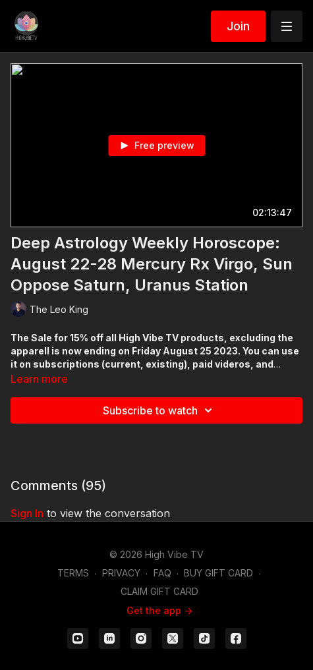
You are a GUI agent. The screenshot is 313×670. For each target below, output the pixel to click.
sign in (27, 513)
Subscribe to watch (159, 410)
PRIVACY (121, 572)
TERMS (73, 572)
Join (238, 26)
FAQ (162, 572)
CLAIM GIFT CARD (159, 591)
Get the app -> (159, 610)
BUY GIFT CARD (218, 572)
